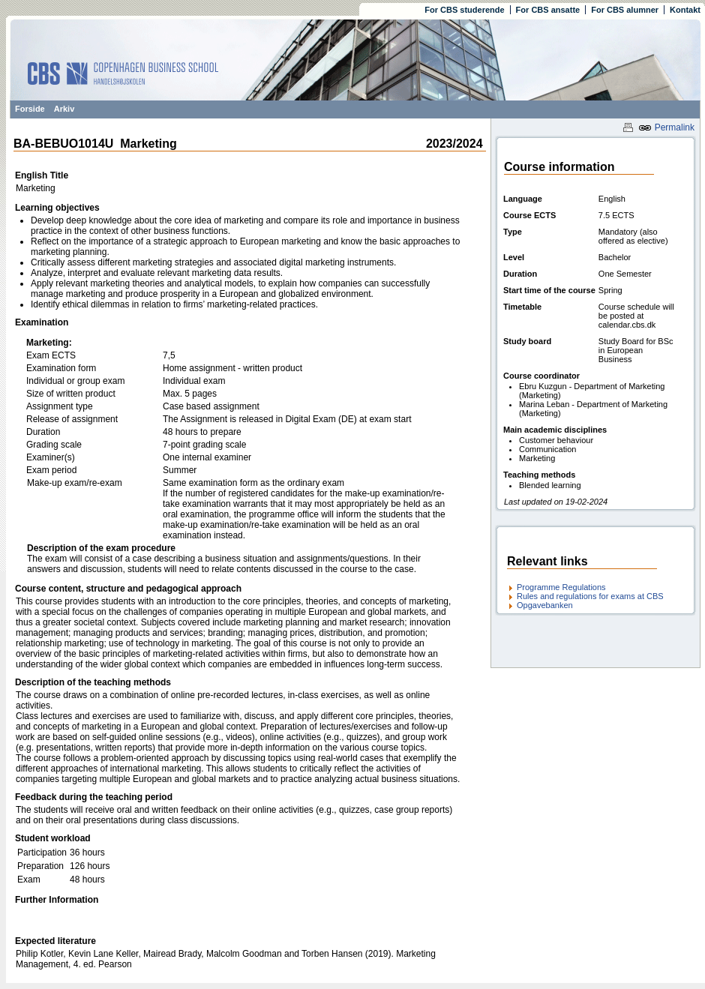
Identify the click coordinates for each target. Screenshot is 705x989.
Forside (30, 108)
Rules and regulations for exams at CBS (590, 596)
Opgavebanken (545, 605)
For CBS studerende (464, 9)
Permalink (666, 127)
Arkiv (64, 108)
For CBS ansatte (548, 9)
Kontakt (685, 9)
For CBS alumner (624, 9)
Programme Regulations (561, 587)
